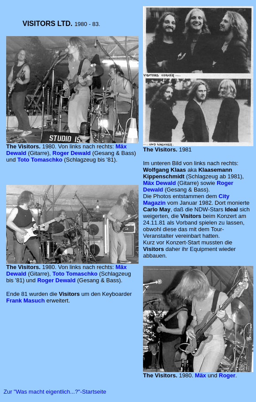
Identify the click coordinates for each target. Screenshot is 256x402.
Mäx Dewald (159, 183)
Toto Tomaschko (39, 159)
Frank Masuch (25, 300)
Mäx (201, 375)
